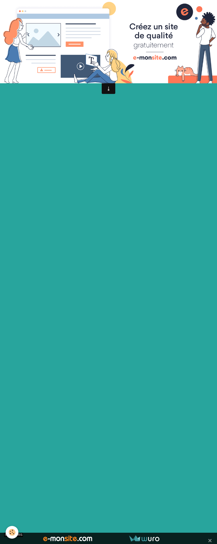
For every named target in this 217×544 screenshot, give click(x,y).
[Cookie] (12, 532)
